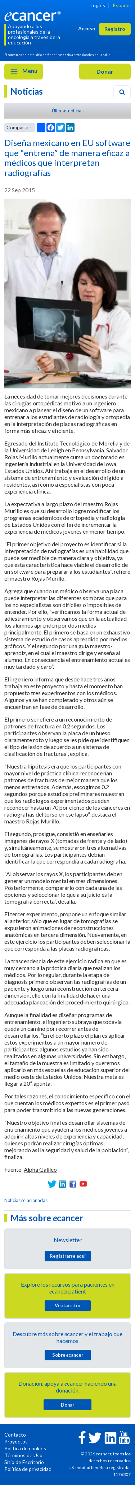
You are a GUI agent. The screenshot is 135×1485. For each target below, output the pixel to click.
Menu (23, 71)
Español (122, 5)
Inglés (98, 5)
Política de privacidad (27, 1469)
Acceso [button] (86, 28)
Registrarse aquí (68, 1256)
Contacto (15, 1435)
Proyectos (16, 1441)
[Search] (122, 92)
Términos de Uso (23, 1455)
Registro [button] (114, 29)
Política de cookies (25, 1448)
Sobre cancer (67, 1355)
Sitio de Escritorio (24, 1462)
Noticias (26, 91)
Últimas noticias (68, 110)
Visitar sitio (67, 1305)
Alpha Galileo (40, 1169)
